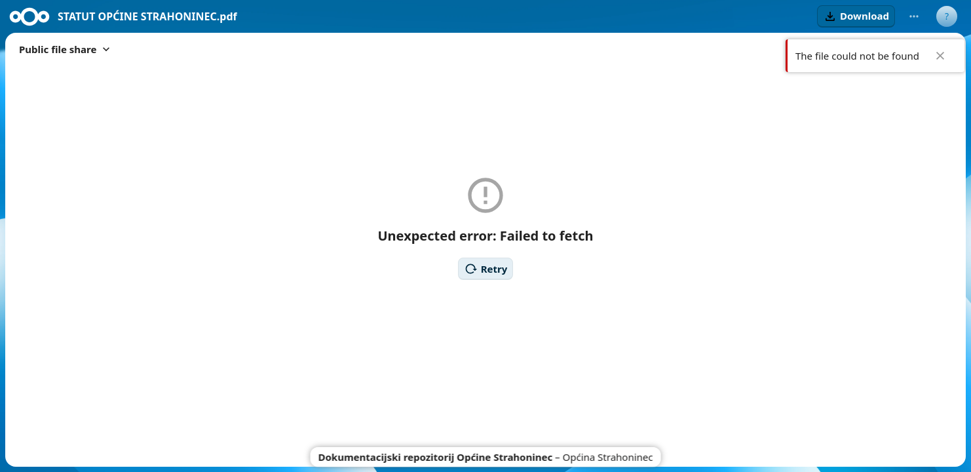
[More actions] (914, 16)
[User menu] (946, 16)
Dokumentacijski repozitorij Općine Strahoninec (435, 456)
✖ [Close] (940, 55)
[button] (856, 16)
